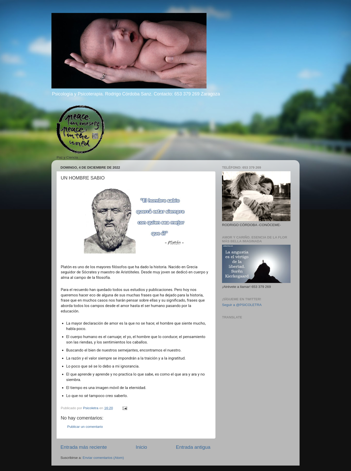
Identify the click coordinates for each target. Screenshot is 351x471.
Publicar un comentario (85, 427)
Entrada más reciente (83, 447)
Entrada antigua (193, 447)
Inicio (141, 447)
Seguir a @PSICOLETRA (242, 305)
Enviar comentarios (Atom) (103, 458)
